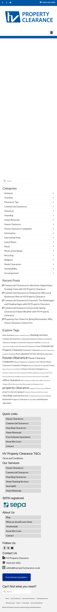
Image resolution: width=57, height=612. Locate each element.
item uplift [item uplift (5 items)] (45, 376)
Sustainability (10, 268)
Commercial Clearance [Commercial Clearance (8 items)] (11, 339)
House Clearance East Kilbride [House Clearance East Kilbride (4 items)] (11, 369)
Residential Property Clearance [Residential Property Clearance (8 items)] (14, 399)
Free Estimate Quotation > (17, 577)
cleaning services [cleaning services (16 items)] (39, 335)
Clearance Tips (11, 202)
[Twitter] (8, 548)
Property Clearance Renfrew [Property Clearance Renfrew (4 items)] (34, 392)
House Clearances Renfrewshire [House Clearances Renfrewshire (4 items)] (31, 376)
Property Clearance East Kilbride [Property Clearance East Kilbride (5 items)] (40, 388)
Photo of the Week (13, 251)
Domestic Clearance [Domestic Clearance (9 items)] (31, 350)
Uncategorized (11, 273)
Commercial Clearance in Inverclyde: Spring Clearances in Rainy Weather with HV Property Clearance (26, 312)
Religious (8, 260)
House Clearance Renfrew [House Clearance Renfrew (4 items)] (44, 373)
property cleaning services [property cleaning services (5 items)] (35, 384)
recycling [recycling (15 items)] (7, 395)
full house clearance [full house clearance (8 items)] (45, 354)
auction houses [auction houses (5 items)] (24, 335)
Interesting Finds (12, 237)
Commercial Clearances (15, 206)
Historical (9, 211)
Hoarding (8, 215)
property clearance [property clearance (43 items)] (15, 388)
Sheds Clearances (12, 264)
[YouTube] (12, 548)
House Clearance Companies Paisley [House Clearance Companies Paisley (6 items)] (41, 365)
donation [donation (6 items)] (12, 354)
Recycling (9, 255)
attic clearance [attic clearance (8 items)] (8, 335)
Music (7, 246)
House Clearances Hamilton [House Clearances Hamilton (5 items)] (11, 376)
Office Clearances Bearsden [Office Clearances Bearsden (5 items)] (29, 380)
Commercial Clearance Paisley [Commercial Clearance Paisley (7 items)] (32, 339)
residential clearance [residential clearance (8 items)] (20, 396)
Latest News (10, 242)
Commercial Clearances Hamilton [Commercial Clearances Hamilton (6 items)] (29, 342)
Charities (8, 197)
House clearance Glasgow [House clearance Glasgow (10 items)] (32, 369)
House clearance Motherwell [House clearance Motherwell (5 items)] (25, 373)
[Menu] (51, 33)
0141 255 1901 (47, 2)
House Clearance (12, 224)
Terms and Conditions (12, 458)
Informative (10, 233)
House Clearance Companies (18, 228)
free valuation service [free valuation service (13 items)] (26, 353)
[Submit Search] (4, 181)
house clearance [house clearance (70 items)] (15, 357)
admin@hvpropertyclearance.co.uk (21, 568)
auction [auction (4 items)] (17, 335)
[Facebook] (4, 548)
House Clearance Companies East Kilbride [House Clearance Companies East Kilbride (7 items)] (29, 362)
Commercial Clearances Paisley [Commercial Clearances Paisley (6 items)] (29, 346)
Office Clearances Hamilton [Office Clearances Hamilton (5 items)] (17, 384)
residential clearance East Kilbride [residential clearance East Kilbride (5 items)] (40, 396)
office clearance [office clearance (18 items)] (11, 380)
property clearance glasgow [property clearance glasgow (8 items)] (13, 392)
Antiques (8, 193)
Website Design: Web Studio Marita (30, 607)
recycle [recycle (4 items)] (45, 392)
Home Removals (12, 220)
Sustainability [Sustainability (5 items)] (32, 399)
